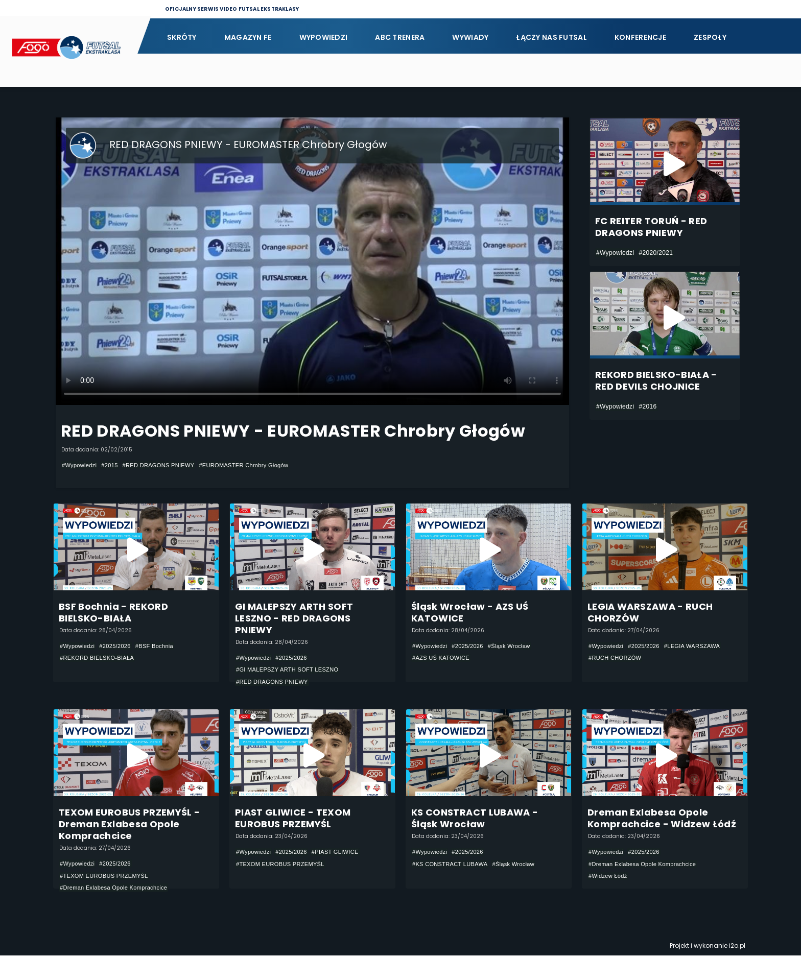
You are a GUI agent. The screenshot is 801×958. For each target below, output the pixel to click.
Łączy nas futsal (551, 37)
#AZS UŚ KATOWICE (443, 658)
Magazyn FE (248, 37)
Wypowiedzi (323, 37)
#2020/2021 (656, 252)
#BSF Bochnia (161, 646)
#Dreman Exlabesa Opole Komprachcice (118, 890)
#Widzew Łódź (609, 878)
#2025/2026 (119, 646)
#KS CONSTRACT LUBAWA (453, 866)
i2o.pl (737, 948)
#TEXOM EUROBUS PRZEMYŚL (108, 877)
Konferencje (640, 37)
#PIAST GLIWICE (342, 853)
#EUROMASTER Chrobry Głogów (258, 465)
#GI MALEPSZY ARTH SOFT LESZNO (291, 670)
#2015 (113, 465)
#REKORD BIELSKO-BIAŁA (100, 658)
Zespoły (710, 37)
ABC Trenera (400, 37)
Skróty (182, 37)
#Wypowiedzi (81, 465)
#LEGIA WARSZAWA (700, 646)
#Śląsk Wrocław (516, 646)
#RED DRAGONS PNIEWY (166, 465)
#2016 (647, 406)
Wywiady (470, 37)
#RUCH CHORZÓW (617, 658)
